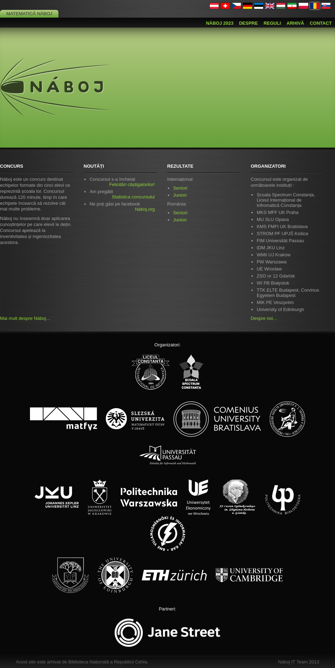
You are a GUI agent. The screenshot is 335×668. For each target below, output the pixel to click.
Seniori (180, 188)
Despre (248, 23)
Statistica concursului (133, 196)
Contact (321, 23)
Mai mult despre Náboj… (25, 318)
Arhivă (295, 23)
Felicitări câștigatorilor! (132, 184)
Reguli (272, 23)
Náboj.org (145, 209)
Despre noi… (264, 318)
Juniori (180, 195)
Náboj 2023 (219, 23)
